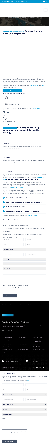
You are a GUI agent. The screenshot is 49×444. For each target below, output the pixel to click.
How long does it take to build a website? (18, 197)
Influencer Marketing (22, 337)
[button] (24, 197)
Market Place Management (24, 340)
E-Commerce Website (23, 349)
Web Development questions (16, 187)
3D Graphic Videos (6, 346)
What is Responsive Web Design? (15, 206)
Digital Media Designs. (7, 344)
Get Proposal (8, 315)
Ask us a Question (32, 215)
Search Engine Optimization (39, 349)
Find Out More (36, 108)
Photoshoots (21, 346)
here (28, 380)
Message (5, 273)
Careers (4, 352)
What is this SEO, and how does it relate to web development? (24, 202)
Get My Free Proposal (7, 330)
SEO (43, 85)
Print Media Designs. (22, 344)
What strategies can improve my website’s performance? (22, 211)
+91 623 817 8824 (11, 1)
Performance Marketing (38, 337)
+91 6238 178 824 (14, 361)
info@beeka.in (24, 1)
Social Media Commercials (39, 346)
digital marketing (34, 85)
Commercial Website (7, 349)
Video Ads (35, 344)
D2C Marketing (5, 340)
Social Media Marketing (7, 337)
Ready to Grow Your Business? (16, 322)
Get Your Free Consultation (12, 90)
